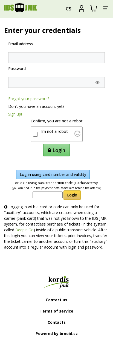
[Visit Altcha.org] (77, 135)
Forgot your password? (28, 98)
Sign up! (15, 114)
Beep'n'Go (24, 229)
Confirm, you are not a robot (57, 120)
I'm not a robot (54, 131)
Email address (20, 43)
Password (17, 68)
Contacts (57, 322)
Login (72, 195)
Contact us (56, 299)
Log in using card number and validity (53, 174)
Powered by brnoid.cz (57, 333)
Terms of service (56, 311)
